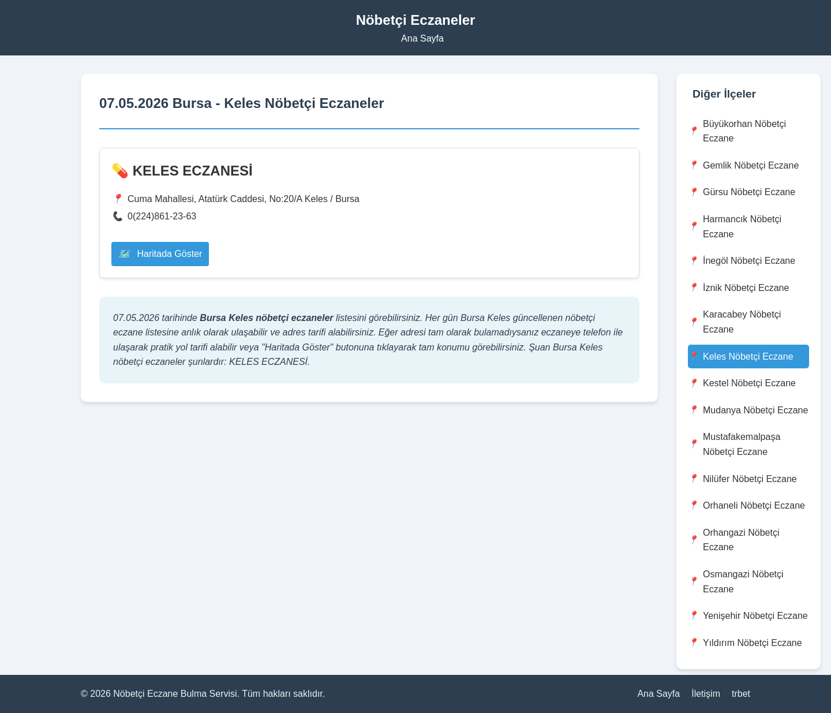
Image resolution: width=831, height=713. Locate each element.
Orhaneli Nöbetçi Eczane (746, 505)
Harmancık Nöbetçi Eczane (734, 226)
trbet (741, 694)
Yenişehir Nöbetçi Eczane (748, 615)
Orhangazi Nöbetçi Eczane (734, 540)
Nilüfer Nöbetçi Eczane (742, 479)
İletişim (705, 694)
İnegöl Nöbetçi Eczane (741, 261)
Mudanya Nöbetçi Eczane (748, 410)
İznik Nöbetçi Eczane (738, 287)
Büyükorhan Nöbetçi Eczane (737, 131)
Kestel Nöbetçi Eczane (742, 383)
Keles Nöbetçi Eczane (740, 356)
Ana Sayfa (422, 38)
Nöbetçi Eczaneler (416, 20)
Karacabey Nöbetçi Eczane (734, 321)
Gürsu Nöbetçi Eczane (741, 192)
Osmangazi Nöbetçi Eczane (736, 581)
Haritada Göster (160, 254)
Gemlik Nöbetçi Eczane (743, 165)
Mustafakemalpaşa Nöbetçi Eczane (734, 444)
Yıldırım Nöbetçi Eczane (745, 642)
